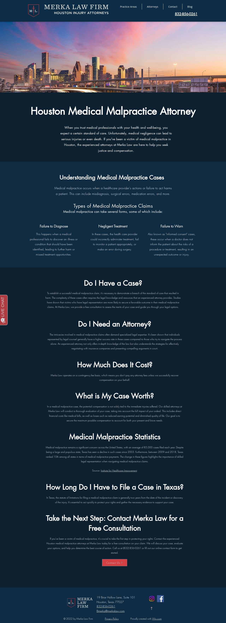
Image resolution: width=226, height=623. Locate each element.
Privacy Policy (112, 618)
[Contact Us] (114, 562)
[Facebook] (160, 598)
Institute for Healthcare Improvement (119, 470)
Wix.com (157, 618)
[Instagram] (151, 598)
